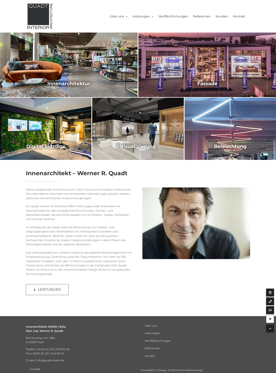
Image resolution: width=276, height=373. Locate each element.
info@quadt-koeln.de (50, 360)
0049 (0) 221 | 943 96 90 (54, 349)
